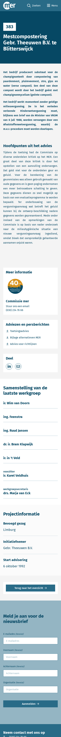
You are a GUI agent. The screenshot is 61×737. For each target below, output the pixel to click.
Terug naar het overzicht (28, 588)
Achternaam (13, 667)
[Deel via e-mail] (18, 366)
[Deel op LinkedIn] (9, 366)
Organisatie (13, 683)
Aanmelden (28, 703)
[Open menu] (52, 6)
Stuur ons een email (30, 306)
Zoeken (34, 6)
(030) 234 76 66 (26, 310)
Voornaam (12, 650)
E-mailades (13, 634)
